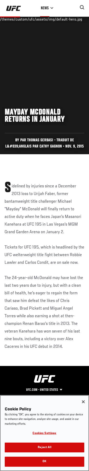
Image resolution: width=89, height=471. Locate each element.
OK (44, 461)
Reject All (44, 447)
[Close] (83, 402)
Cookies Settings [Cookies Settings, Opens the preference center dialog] (44, 433)
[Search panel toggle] (82, 7)
